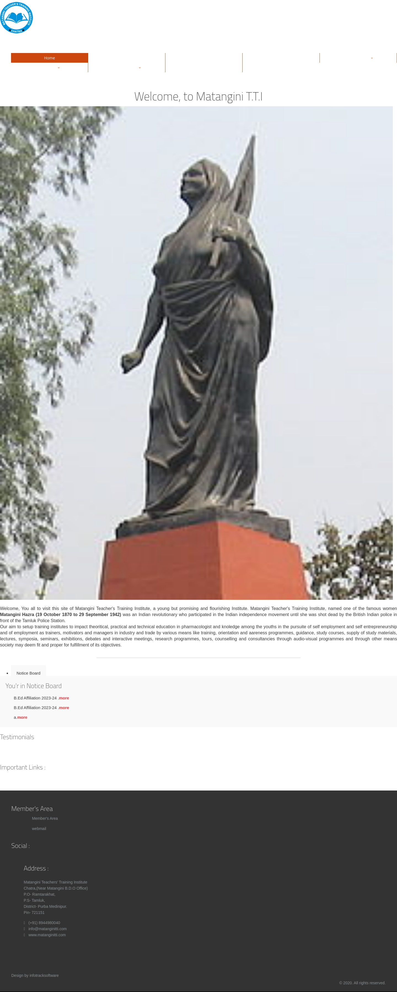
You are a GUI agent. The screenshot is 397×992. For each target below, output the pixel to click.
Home (49, 57)
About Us (127, 57)
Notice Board (29, 673)
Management (281, 57)
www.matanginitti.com (47, 935)
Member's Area (45, 818)
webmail (39, 828)
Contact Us (281, 67)
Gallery (204, 57)
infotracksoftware (44, 975)
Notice (204, 67)
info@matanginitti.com (47, 929)
